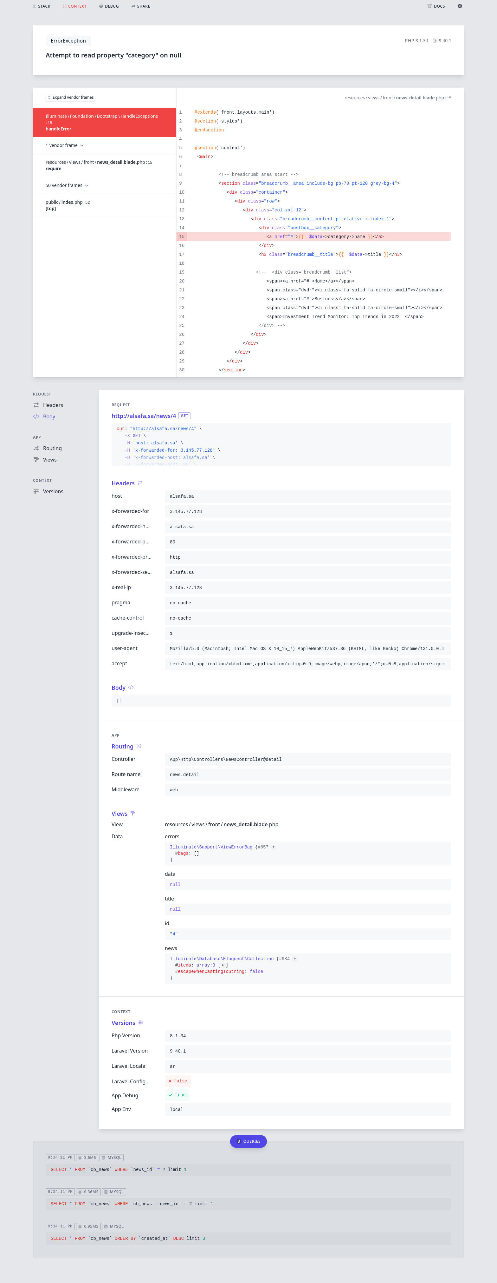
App (37, 437)
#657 (267, 847)
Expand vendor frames (71, 97)
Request (42, 394)
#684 (288, 958)
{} (223, 853)
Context (42, 480)
